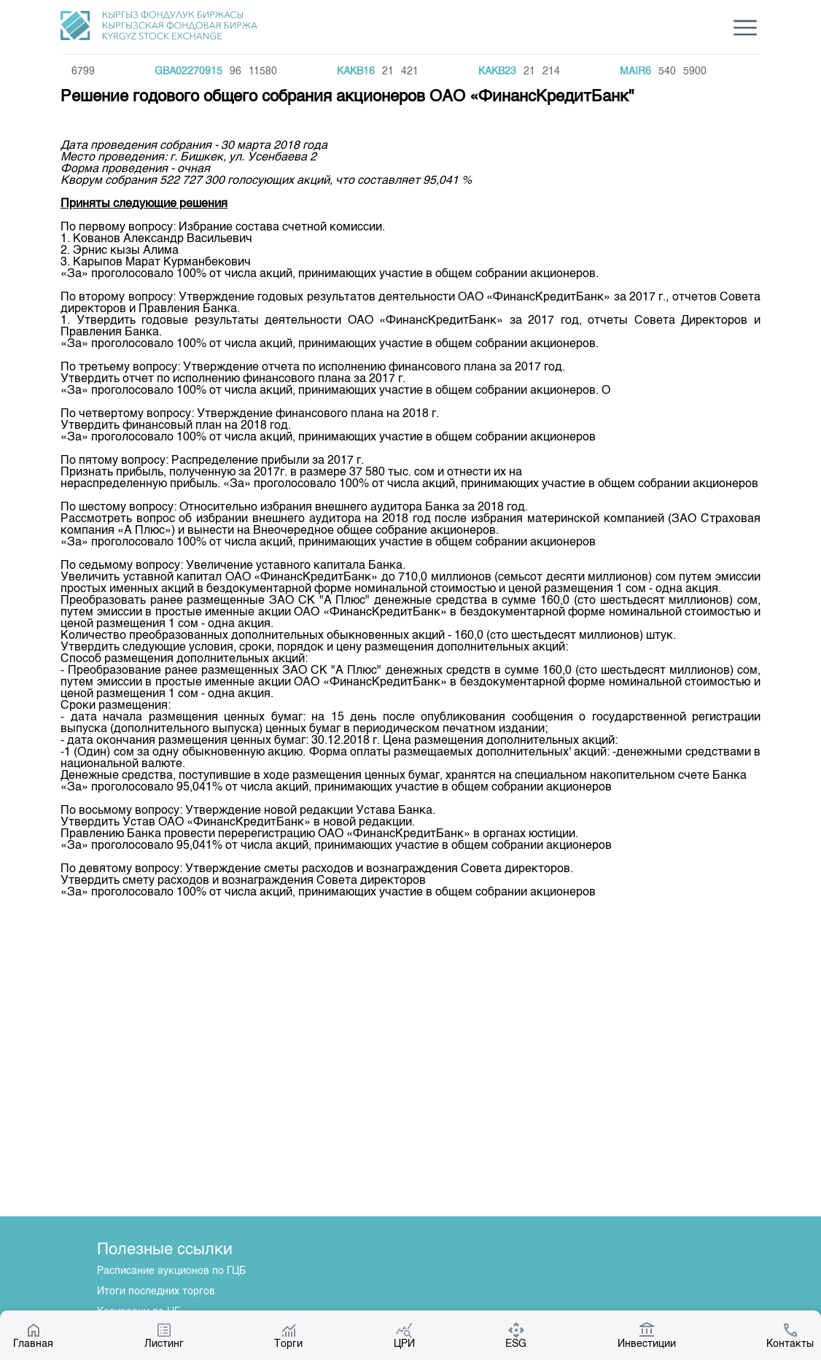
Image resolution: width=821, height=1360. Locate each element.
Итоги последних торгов (156, 1291)
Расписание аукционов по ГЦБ (171, 1271)
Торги (288, 1335)
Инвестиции (647, 1335)
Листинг (164, 1335)
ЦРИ (404, 1335)
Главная (33, 1335)
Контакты (790, 1335)
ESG (515, 1335)
